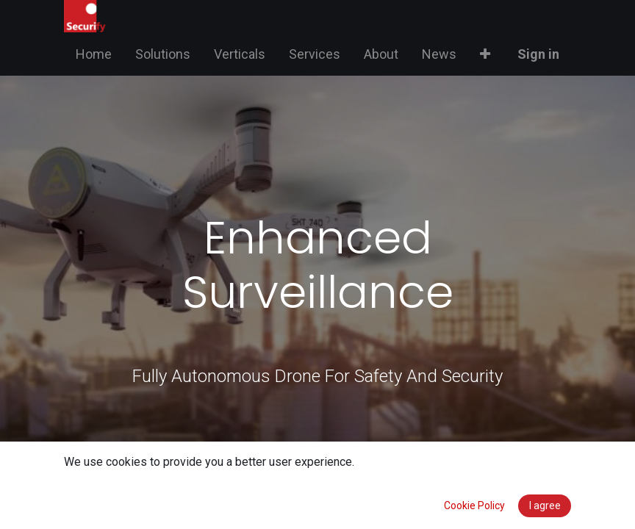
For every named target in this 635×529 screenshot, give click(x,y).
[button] (485, 54)
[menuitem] (93, 54)
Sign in (538, 54)
